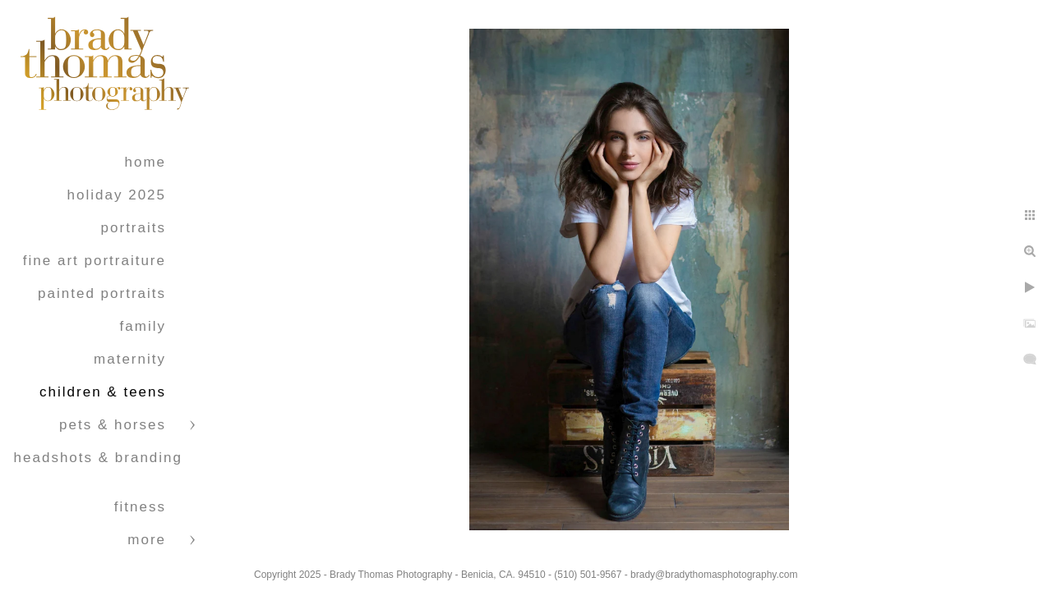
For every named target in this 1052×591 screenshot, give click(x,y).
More (146, 539)
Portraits (133, 228)
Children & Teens (102, 392)
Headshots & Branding (98, 457)
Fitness (140, 507)
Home (145, 162)
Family (143, 326)
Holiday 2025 (116, 195)
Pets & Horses (112, 425)
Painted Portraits (102, 293)
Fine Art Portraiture (94, 260)
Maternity (130, 359)
